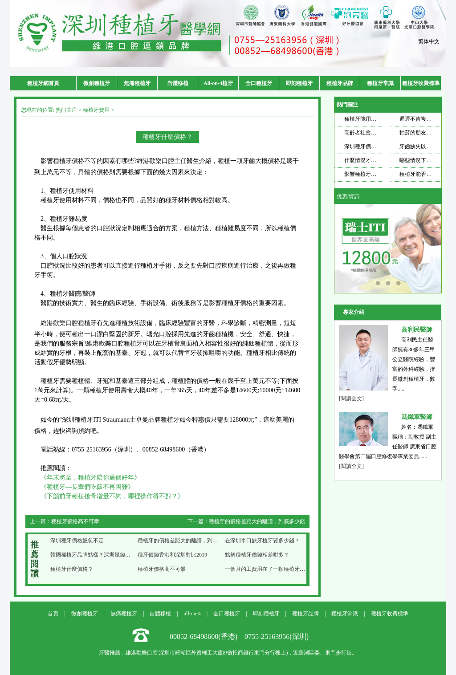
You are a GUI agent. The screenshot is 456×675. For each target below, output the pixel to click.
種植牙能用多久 (363, 119)
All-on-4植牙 (218, 83)
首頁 (53, 613)
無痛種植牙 (137, 83)
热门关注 (66, 110)
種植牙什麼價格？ (71, 569)
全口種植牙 (258, 83)
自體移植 (177, 83)
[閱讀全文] (351, 398)
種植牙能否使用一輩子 (426, 174)
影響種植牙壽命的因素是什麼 (379, 174)
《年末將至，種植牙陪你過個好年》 (90, 477)
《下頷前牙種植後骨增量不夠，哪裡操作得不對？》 (112, 496)
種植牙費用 (96, 110)
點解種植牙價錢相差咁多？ (257, 555)
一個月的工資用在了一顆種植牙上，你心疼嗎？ (281, 569)
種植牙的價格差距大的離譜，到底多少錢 (257, 521)
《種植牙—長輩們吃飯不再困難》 (87, 487)
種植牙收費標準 (421, 83)
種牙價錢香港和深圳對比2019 (172, 555)
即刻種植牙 (299, 83)
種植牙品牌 (339, 83)
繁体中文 (429, 41)
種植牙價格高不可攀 (75, 521)
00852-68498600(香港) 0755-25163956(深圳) (239, 636)
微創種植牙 (96, 83)
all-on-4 (192, 613)
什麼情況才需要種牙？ (371, 160)
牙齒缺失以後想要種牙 (426, 146)
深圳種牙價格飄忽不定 (77, 540)
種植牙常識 (380, 83)
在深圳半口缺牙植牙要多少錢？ (262, 540)
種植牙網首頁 (43, 83)
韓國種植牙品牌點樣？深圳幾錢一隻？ (95, 555)
